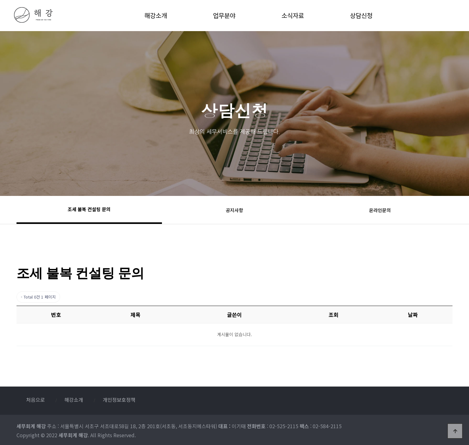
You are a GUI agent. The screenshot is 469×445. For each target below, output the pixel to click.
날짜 (413, 314)
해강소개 (155, 14)
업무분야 (224, 14)
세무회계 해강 (51, 15)
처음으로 (35, 399)
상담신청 (361, 14)
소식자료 (293, 14)
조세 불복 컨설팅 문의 (89, 209)
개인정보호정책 (119, 399)
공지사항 (234, 210)
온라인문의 (380, 210)
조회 (334, 314)
